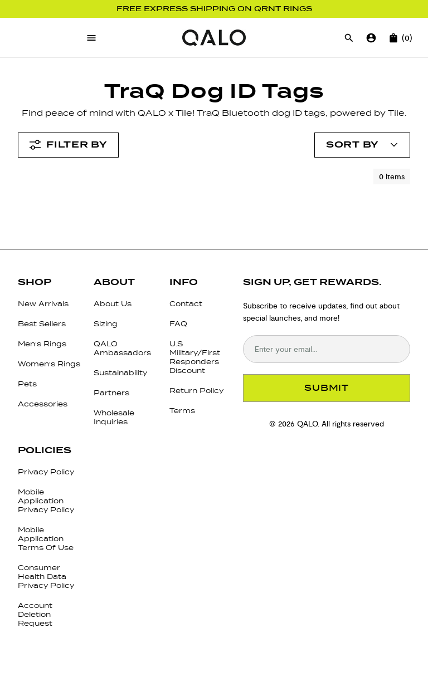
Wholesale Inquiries (114, 417)
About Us (113, 303)
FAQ (178, 323)
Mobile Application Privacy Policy (46, 500)
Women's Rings (49, 364)
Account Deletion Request (35, 614)
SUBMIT (326, 388)
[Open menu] (91, 37)
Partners (111, 393)
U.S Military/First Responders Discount (194, 357)
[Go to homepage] (213, 38)
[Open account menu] (362, 145)
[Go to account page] (371, 37)
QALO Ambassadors (122, 348)
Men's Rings (42, 344)
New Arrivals (43, 303)
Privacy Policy (46, 472)
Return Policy (196, 390)
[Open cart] (393, 37)
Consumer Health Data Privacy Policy (46, 576)
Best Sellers (42, 323)
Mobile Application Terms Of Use (46, 538)
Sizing (106, 323)
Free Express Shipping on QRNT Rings (214, 9)
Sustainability (120, 372)
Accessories (42, 404)
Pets (27, 384)
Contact (185, 303)
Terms (182, 410)
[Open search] (348, 37)
